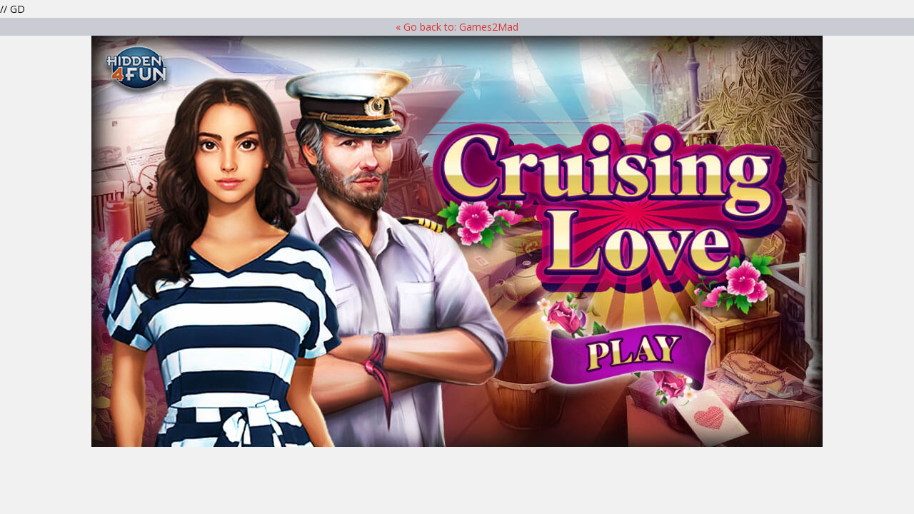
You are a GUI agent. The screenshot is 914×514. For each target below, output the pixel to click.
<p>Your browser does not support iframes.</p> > (457, 241)
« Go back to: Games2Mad (457, 27)
